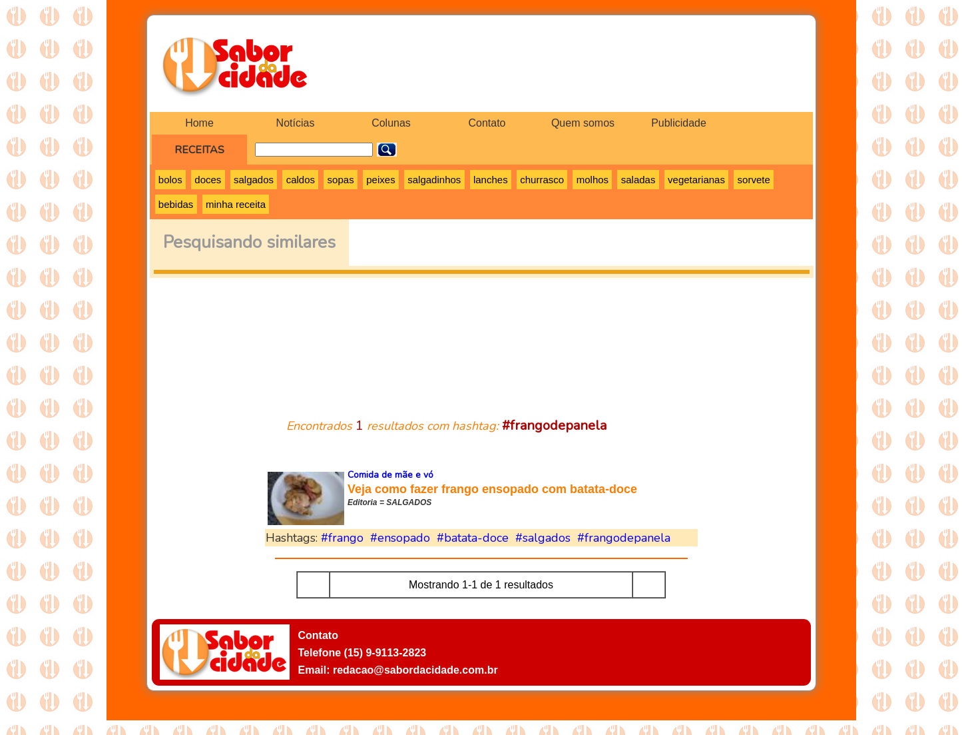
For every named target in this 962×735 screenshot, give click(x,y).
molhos (592, 179)
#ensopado (400, 538)
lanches (490, 179)
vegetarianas (696, 179)
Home (199, 123)
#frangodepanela (623, 538)
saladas (638, 179)
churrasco (542, 179)
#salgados (543, 538)
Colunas (391, 123)
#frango (342, 538)
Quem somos (582, 123)
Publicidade (678, 123)
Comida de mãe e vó (390, 474)
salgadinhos (434, 179)
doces (207, 179)
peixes (380, 179)
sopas (341, 179)
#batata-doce (473, 538)
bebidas (176, 204)
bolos (170, 179)
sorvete (754, 179)
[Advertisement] (481, 339)
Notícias (295, 123)
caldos (300, 179)
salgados (254, 179)
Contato (486, 123)
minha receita (236, 204)
